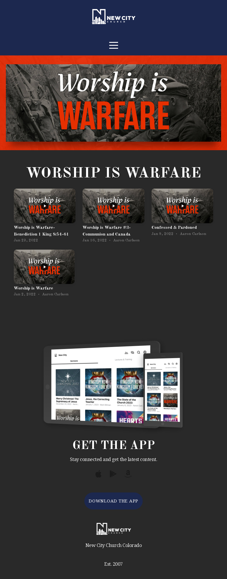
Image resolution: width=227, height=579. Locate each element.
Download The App (113, 501)
